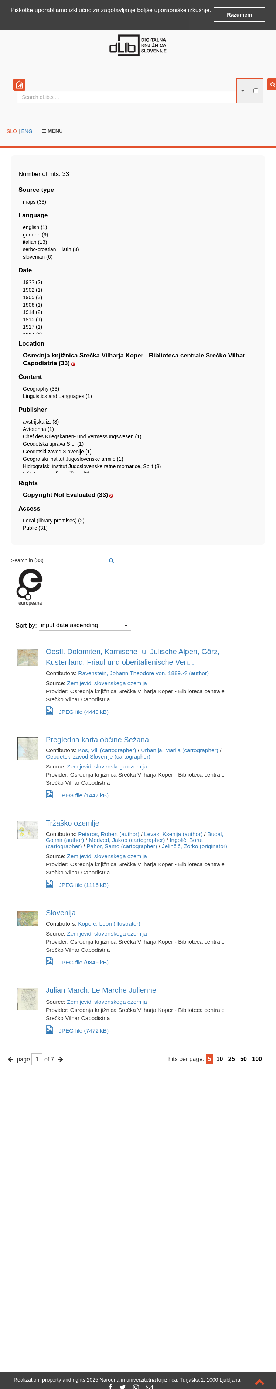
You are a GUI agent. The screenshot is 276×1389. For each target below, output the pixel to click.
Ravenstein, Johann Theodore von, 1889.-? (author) (143, 673)
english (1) (35, 227)
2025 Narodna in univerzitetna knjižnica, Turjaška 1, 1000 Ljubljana (164, 1380)
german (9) (35, 235)
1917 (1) (32, 327)
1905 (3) (32, 297)
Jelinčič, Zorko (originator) (194, 846)
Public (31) (35, 528)
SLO (12, 131)
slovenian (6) (37, 257)
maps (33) (34, 202)
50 (243, 1059)
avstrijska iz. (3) (41, 422)
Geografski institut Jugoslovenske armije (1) (73, 459)
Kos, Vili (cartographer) (107, 750)
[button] (12, 20)
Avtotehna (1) (38, 429)
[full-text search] (255, 90)
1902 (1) (32, 290)
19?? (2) (32, 282)
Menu (52, 131)
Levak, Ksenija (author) (173, 834)
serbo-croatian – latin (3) (51, 249)
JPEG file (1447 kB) (77, 794)
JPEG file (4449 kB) (77, 710)
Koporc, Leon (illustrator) (109, 923)
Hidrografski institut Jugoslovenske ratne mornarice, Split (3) (92, 466)
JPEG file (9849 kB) (77, 961)
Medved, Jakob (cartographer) (127, 840)
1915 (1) (32, 319)
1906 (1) (32, 305)
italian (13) (35, 242)
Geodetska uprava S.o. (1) (53, 444)
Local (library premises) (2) (53, 521)
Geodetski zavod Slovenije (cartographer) (98, 756)
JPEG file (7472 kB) (77, 1029)
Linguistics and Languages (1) (57, 396)
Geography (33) (41, 389)
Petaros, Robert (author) (108, 834)
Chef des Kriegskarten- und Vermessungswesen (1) (82, 436)
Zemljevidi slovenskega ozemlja (107, 683)
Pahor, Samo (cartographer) (121, 846)
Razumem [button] (239, 15)
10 (220, 1059)
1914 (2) (32, 312)
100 (257, 1059)
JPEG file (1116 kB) (77, 884)
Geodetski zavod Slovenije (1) (57, 452)
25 (231, 1059)
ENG (26, 131)
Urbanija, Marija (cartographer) (179, 750)
